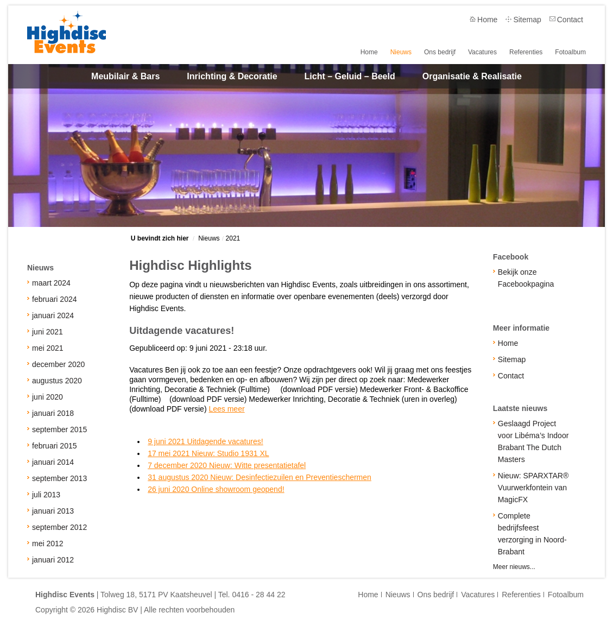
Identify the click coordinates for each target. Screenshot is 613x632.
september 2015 (59, 429)
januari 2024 (53, 315)
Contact (570, 19)
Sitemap (527, 19)
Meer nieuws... (514, 567)
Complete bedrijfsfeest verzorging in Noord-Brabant (532, 533)
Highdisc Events (66, 32)
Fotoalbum (570, 51)
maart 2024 (51, 283)
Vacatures (484, 51)
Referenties (527, 51)
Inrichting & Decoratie (232, 76)
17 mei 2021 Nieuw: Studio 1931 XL (208, 453)
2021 (233, 238)
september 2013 (59, 478)
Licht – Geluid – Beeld (350, 76)
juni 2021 (47, 331)
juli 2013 (46, 494)
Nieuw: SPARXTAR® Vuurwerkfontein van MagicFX (533, 487)
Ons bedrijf (443, 51)
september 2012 (59, 527)
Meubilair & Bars (125, 76)
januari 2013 (53, 511)
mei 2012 (48, 543)
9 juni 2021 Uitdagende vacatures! (205, 441)
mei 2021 (48, 348)
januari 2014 (53, 462)
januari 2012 (53, 559)
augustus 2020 (57, 380)
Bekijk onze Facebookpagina (526, 278)
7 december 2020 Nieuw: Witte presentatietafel (227, 465)
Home (487, 19)
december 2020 (58, 364)
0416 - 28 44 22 (258, 594)
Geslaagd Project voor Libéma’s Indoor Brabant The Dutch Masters (533, 441)
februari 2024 (54, 299)
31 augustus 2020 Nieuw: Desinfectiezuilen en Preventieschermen (259, 477)
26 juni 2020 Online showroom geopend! (216, 489)
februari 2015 (54, 445)
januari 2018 (53, 413)
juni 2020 (47, 397)
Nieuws (404, 51)
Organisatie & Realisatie (472, 76)
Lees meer (226, 409)
